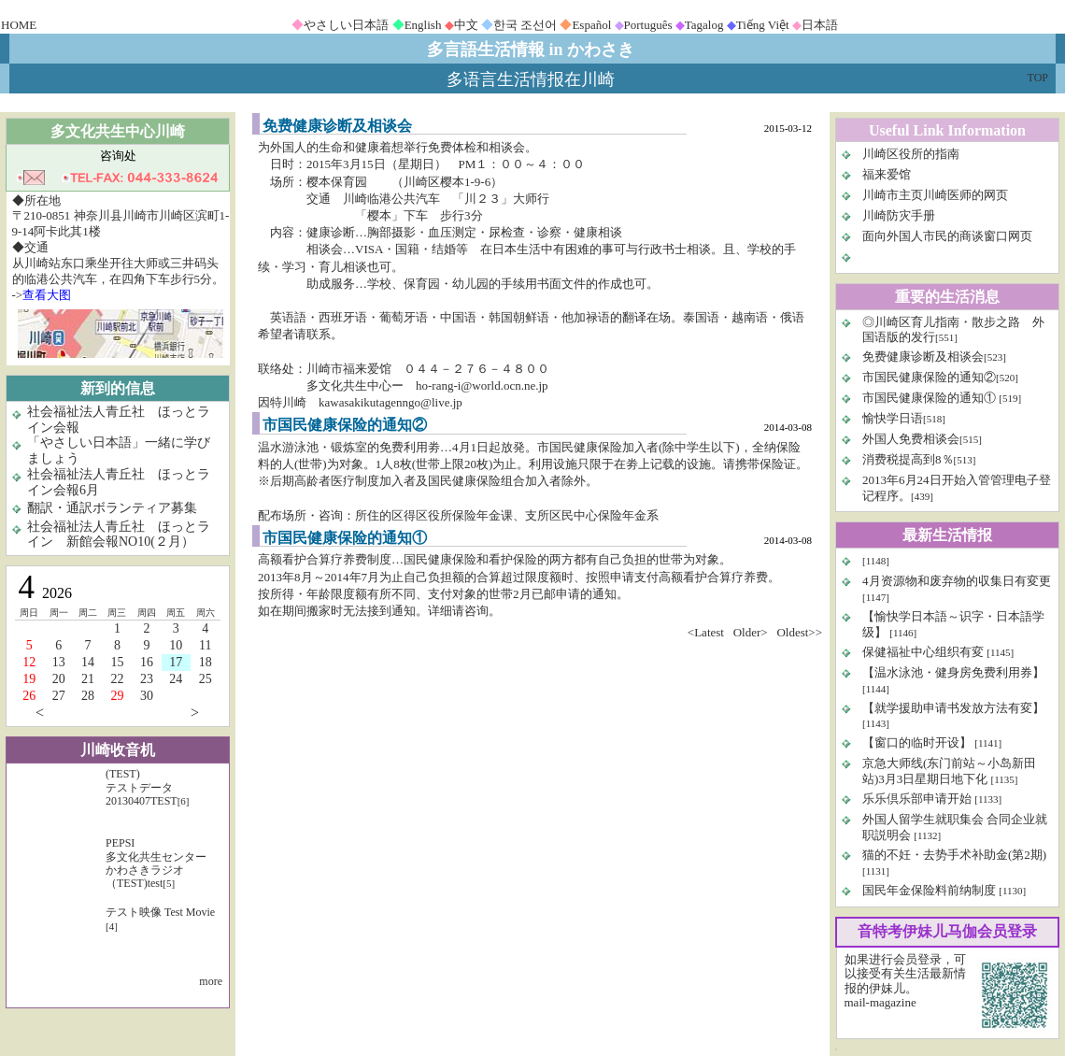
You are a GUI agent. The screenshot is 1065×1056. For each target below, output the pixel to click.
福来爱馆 (886, 174)
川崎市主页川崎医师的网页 (935, 195)
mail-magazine (880, 1002)
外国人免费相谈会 (910, 439)
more (210, 981)
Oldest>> (799, 632)
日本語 (820, 25)
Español (591, 25)
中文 (466, 25)
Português (648, 25)
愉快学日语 (892, 418)
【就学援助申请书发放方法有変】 (953, 708)
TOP (1038, 77)
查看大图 (46, 295)
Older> (750, 632)
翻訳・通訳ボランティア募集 (112, 508)
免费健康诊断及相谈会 (923, 357)
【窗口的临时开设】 (918, 742)
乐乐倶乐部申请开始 (917, 799)
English (423, 25)
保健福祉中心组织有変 (923, 652)
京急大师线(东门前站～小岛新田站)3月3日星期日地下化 (949, 771)
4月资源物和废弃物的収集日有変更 (956, 581)
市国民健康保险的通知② (929, 377)
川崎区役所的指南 (910, 154)
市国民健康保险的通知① (930, 398)
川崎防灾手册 (898, 215)
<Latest (706, 632)
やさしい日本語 (346, 25)
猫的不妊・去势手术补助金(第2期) (954, 855)
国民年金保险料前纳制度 (929, 890)
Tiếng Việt (762, 25)
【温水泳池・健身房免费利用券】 (953, 672)
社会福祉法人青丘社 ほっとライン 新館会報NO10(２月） (118, 534)
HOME (18, 25)
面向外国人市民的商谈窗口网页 (947, 236)
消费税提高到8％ (908, 459)
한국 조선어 (525, 25)
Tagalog (704, 25)
